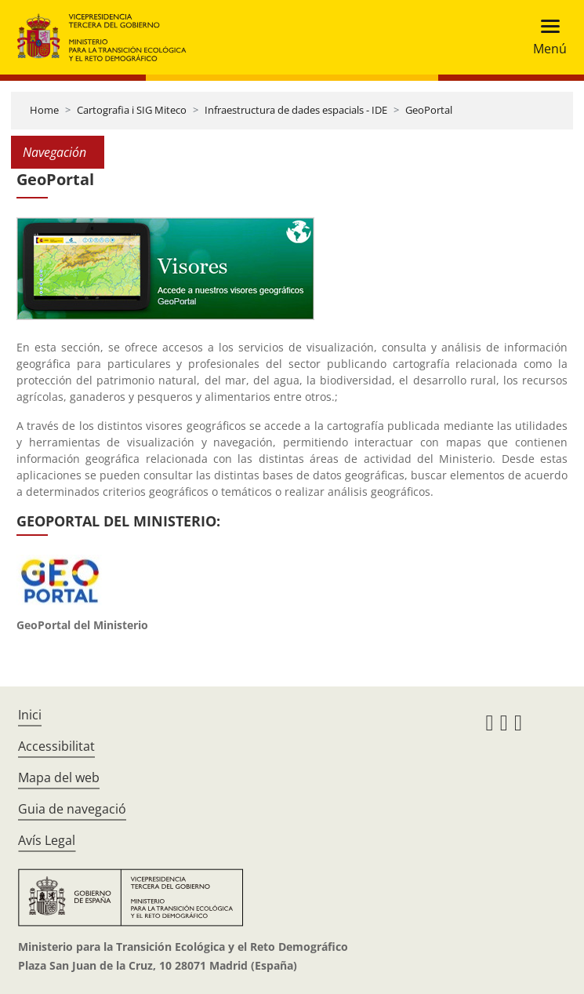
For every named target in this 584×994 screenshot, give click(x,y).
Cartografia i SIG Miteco (132, 110)
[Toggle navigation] (545, 37)
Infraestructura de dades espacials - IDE (296, 110)
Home (44, 110)
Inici (30, 714)
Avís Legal (46, 840)
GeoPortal (428, 110)
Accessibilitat (56, 746)
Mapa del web (59, 777)
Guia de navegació (72, 808)
